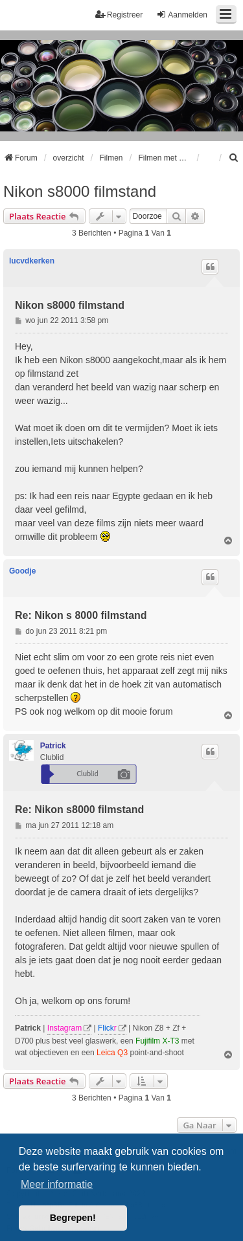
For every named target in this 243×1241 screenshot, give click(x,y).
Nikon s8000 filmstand (79, 191)
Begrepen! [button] (73, 1218)
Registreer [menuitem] (119, 14)
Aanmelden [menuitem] (181, 14)
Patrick (53, 745)
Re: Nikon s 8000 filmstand (81, 615)
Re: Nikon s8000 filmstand (79, 809)
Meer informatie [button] (57, 1184)
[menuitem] (234, 158)
